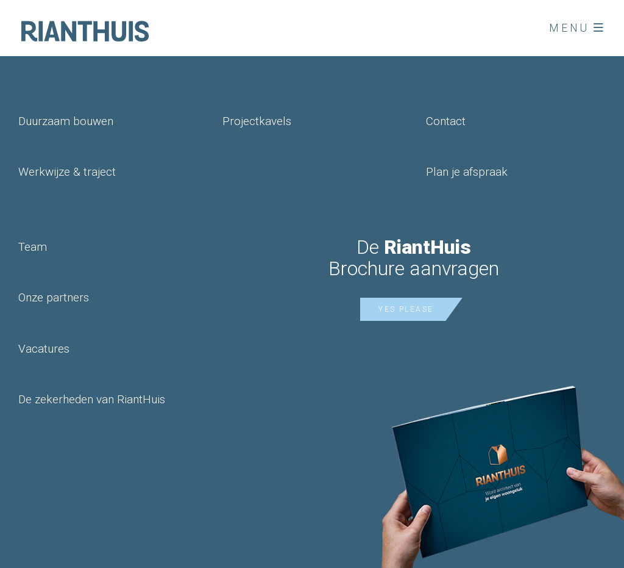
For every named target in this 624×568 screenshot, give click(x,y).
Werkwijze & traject (67, 172)
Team (32, 247)
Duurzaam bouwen (65, 121)
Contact (446, 121)
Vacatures (43, 349)
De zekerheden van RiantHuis (91, 399)
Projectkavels (256, 121)
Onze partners (53, 297)
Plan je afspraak (467, 172)
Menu (577, 27)
